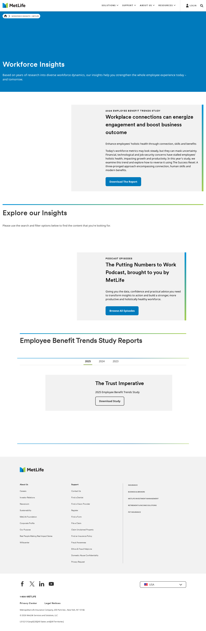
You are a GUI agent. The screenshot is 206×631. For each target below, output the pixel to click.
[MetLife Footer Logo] (32, 471)
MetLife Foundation (28, 517)
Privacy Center (28, 603)
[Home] (5, 16)
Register (74, 511)
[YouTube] (51, 584)
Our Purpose (25, 530)
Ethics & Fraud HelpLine (81, 549)
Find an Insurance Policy (81, 536)
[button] (110, 5)
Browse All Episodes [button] (122, 311)
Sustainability (25, 511)
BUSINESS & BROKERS (136, 492)
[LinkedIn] (41, 584)
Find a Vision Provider (80, 504)
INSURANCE (133, 485)
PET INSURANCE (134, 512)
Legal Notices (53, 603)
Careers (23, 491)
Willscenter (24, 543)
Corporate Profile (27, 523)
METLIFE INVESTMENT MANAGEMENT (143, 499)
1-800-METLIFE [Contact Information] (28, 597)
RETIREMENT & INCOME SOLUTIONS (142, 505)
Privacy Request (78, 562)
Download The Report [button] (123, 181)
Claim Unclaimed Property (82, 530)
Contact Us (76, 491)
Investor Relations (27, 498)
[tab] (88, 361)
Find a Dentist (77, 498)
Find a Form (76, 517)
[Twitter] (32, 584)
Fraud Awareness (78, 543)
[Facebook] (22, 584)
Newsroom (24, 504)
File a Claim (76, 523)
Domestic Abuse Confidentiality (84, 556)
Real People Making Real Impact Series (36, 536)
